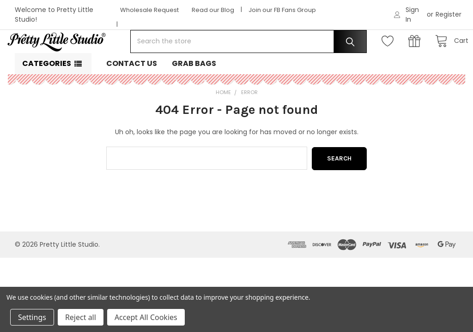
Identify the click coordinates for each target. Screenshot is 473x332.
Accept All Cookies (146, 317)
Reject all (80, 317)
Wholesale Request (149, 10)
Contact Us (131, 93)
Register (448, 14)
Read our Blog (213, 10)
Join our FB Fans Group (282, 10)
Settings (32, 317)
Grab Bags (194, 93)
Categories (46, 93)
